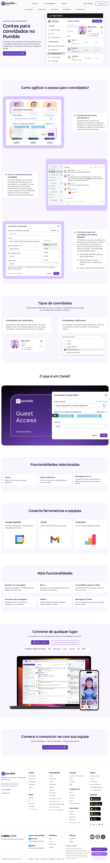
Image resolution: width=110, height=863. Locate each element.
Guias (71, 778)
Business (31, 803)
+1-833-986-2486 (95, 790)
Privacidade (44, 859)
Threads (51, 781)
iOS (78, 649)
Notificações (52, 784)
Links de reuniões (54, 807)
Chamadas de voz (54, 801)
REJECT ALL (99, 854)
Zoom (71, 800)
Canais (51, 776)
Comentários (93, 781)
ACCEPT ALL (99, 849)
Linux (65, 649)
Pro (30, 800)
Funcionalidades (49, 3)
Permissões (52, 795)
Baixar (64, 3)
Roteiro (31, 787)
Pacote (51, 841)
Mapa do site (60, 859)
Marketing (72, 817)
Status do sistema (95, 784)
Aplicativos (32, 778)
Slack (71, 792)
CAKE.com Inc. (17, 859)
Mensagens (52, 778)
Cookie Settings (99, 858)
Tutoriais (71, 781)
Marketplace (52, 844)
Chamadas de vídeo (55, 798)
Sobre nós (72, 838)
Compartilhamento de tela (56, 804)
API (30, 790)
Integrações (32, 781)
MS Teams (72, 795)
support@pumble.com (96, 787)
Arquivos (51, 790)
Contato (92, 778)
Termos (37, 859)
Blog (70, 784)
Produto (34, 3)
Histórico (51, 787)
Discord (71, 798)
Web (83, 649)
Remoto (71, 811)
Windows (57, 649)
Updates (51, 847)
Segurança (52, 859)
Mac (49, 649)
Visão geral (32, 776)
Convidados (52, 793)
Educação (72, 819)
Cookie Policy (71, 857)
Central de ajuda (95, 776)
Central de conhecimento (76, 776)
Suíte (50, 838)
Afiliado (71, 841)
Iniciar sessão (88, 3)
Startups (72, 814)
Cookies (31, 859)
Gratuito (31, 798)
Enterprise (32, 806)
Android (72, 649)
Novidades (32, 784)
